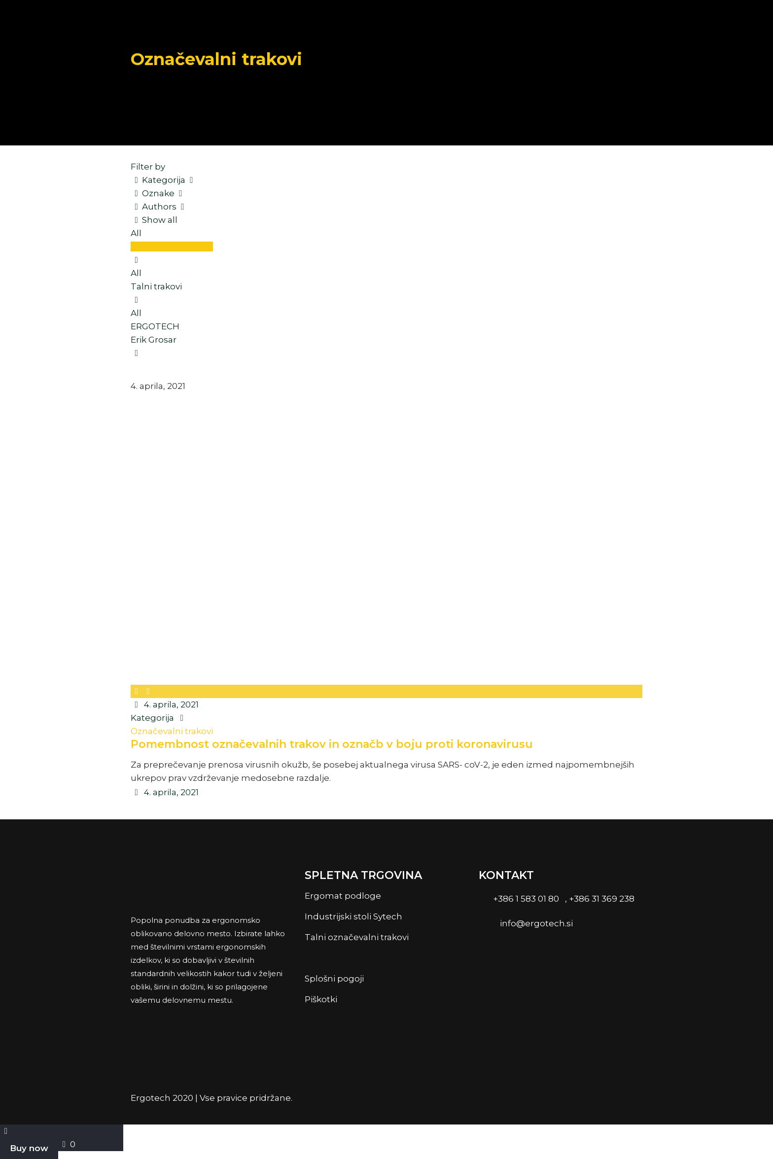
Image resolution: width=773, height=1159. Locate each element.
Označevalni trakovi (172, 246)
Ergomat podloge (343, 896)
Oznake (159, 193)
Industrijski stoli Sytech (353, 916)
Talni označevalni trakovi (359, 937)
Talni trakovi (156, 286)
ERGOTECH (155, 326)
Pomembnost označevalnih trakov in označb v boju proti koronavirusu (332, 744)
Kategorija (164, 180)
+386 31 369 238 (601, 899)
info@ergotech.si (536, 923)
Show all (154, 220)
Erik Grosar (153, 340)
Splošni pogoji (334, 978)
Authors (160, 206)
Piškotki (321, 999)
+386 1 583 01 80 (525, 899)
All (136, 233)
